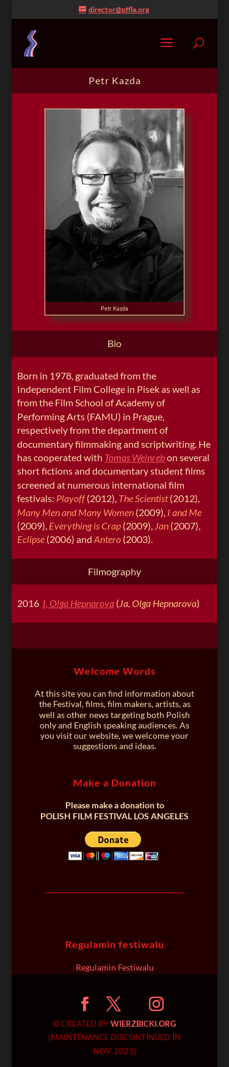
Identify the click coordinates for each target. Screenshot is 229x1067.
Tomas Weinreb (134, 457)
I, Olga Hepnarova (78, 603)
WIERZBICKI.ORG (143, 1024)
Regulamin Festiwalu (115, 967)
